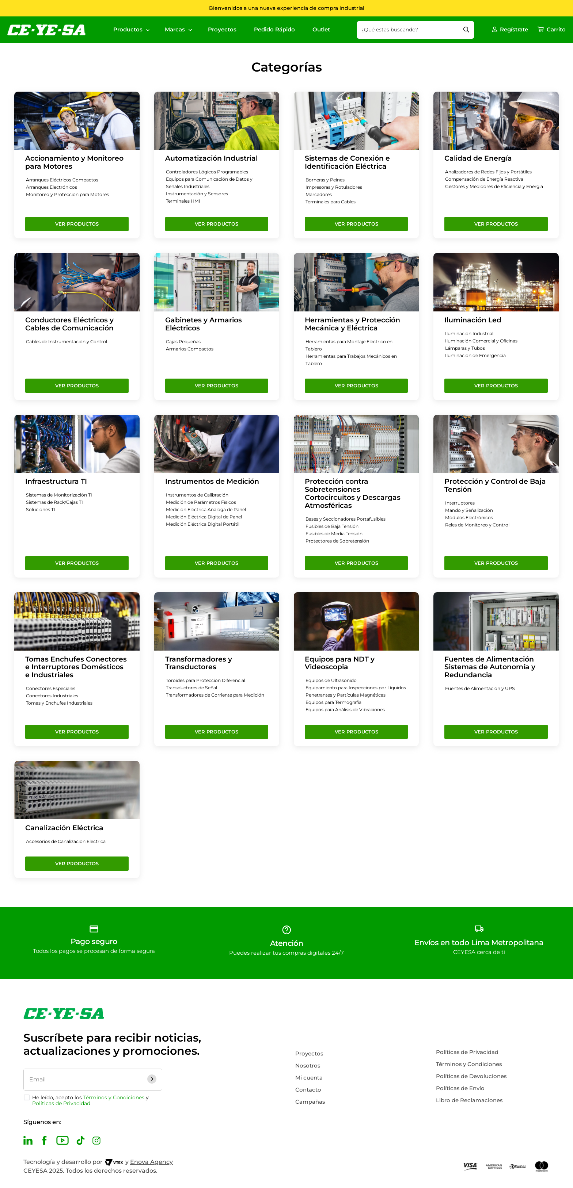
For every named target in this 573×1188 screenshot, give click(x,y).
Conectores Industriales (54, 696)
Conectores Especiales (52, 688)
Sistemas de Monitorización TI (61, 495)
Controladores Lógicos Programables (210, 172)
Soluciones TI (41, 510)
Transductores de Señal (193, 688)
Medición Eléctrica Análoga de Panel (210, 510)
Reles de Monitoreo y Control (479, 525)
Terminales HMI (184, 201)
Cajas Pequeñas (185, 342)
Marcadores (319, 195)
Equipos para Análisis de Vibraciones (349, 717)
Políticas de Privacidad (61, 1103)
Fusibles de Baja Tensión (335, 526)
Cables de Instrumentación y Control (69, 342)
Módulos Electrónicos (470, 518)
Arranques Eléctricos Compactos (64, 180)
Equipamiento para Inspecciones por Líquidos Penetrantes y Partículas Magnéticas (350, 695)
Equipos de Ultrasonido (333, 680)
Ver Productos (77, 224)
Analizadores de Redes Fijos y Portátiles (492, 172)
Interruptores (461, 503)
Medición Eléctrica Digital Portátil (206, 524)
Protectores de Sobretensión (339, 541)
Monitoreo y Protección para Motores (69, 195)
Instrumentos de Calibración (200, 495)
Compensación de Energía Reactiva (487, 179)
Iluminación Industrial (471, 334)
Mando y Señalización (471, 510)
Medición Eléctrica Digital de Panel (208, 517)
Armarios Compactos (191, 349)
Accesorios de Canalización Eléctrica (69, 849)
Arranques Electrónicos (53, 187)
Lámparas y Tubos (466, 348)
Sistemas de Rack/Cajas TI (56, 502)
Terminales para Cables (333, 202)
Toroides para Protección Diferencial (208, 680)
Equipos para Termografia (336, 710)
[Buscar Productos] (468, 30)
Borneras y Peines (327, 180)
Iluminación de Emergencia (478, 356)
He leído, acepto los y (90, 1100)
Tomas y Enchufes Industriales (62, 703)
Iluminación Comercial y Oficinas (484, 341)
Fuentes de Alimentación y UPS (482, 688)
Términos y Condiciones (113, 1097)
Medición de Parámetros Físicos (203, 502)
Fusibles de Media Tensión (337, 534)
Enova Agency (151, 1161)
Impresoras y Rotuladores (335, 187)
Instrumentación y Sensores (199, 194)
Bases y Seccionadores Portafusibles (348, 519)
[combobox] (417, 30)
